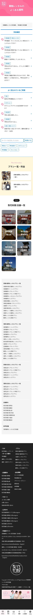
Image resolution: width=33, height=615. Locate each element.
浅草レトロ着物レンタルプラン (12, 356)
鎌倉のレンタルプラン (21, 459)
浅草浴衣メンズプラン (9, 396)
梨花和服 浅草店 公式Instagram (10, 515)
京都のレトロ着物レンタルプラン (12, 313)
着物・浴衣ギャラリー (7, 462)
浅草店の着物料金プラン (21, 454)
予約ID (4, 146)
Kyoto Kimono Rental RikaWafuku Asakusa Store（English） (14, 556)
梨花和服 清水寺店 (8, 413)
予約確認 (4, 456)
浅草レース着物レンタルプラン (12, 353)
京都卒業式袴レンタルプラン (11, 308)
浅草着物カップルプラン (10, 334)
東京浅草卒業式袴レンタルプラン (12, 341)
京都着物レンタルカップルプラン (12, 296)
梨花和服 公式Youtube (7, 526)
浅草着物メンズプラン (9, 337)
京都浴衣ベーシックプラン (10, 375)
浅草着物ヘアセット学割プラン (12, 332)
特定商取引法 (17, 478)
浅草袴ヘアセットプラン (10, 344)
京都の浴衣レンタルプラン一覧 (12, 364)
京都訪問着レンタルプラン (10, 301)
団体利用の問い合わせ (7, 505)
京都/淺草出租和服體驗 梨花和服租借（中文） (13, 541)
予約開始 (4, 150)
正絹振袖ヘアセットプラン (10, 346)
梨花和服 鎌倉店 (7, 420)
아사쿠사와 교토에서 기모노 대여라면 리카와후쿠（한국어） (16, 537)
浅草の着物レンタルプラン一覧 (12, 324)
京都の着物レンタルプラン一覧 (12, 283)
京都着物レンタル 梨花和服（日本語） (11, 533)
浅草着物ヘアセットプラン (10, 329)
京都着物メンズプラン (9, 298)
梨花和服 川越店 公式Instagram (10, 518)
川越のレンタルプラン (21, 457)
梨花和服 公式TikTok (7, 524)
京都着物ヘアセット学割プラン (12, 294)
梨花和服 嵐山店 (7, 410)
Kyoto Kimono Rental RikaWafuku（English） (13, 544)
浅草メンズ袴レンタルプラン (11, 339)
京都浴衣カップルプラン (10, 372)
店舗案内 (5, 402)
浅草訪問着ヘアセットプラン (11, 349)
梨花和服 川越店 (7, 417)
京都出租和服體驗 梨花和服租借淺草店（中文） (14, 553)
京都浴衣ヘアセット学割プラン (12, 370)
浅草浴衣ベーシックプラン (10, 387)
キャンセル (14, 150)
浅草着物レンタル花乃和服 (10, 429)
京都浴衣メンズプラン (9, 377)
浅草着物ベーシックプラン (10, 327)
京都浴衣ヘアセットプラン (10, 368)
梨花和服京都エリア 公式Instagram (11, 512)
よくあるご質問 (6, 499)
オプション (21, 146)
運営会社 (16, 483)
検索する (28, 140)
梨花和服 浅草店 (7, 405)
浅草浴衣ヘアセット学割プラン (12, 391)
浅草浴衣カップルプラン (10, 394)
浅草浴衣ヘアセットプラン (10, 389)
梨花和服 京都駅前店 (9, 415)
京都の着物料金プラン (21, 451)
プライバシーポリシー (20, 481)
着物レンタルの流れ (7, 459)
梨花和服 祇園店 (7, 408)
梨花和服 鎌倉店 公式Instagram (10, 521)
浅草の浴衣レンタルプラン (22, 462)
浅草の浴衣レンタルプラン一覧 (12, 383)
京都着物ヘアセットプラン (10, 291)
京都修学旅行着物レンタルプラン (12, 286)
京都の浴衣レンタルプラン (22, 465)
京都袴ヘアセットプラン (10, 306)
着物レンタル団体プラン (10, 315)
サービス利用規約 (19, 475)
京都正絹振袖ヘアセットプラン (12, 303)
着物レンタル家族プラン (10, 318)
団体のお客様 (17, 489)
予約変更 (12, 146)
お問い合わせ (5, 502)
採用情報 (16, 486)
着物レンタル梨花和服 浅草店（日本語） (12, 547)
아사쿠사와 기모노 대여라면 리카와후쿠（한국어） (15, 550)
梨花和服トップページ (7, 451)
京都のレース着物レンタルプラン (12, 310)
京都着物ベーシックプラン (10, 289)
